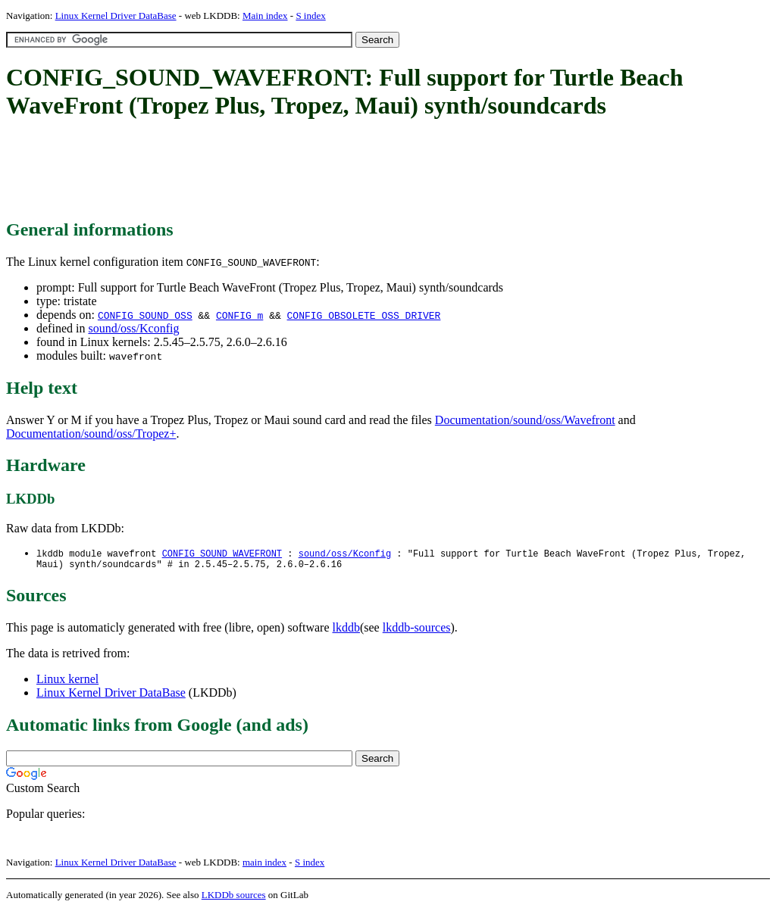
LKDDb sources (234, 897)
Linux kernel (67, 681)
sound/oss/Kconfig (133, 328)
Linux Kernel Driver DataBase (116, 15)
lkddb (346, 630)
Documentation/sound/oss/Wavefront (525, 419)
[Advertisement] (282, 170)
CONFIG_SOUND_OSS (145, 315)
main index (264, 865)
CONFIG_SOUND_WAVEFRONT (222, 553)
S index (310, 15)
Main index (265, 15)
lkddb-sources (417, 630)
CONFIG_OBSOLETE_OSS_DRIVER (364, 315)
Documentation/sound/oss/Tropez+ (91, 433)
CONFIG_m (239, 315)
